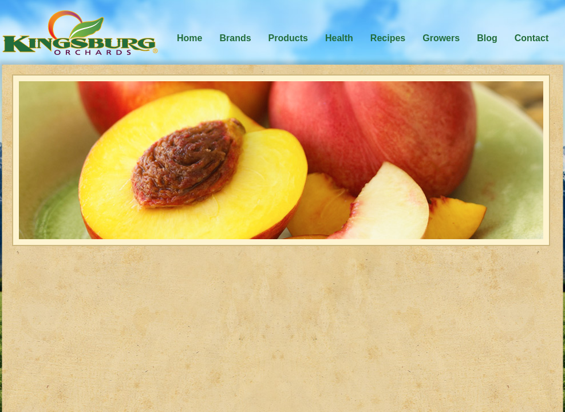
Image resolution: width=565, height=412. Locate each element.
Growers (441, 38)
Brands (235, 38)
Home (189, 38)
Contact (532, 38)
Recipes (387, 38)
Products (288, 38)
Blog (487, 38)
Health (339, 38)
